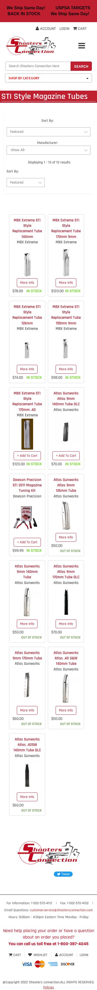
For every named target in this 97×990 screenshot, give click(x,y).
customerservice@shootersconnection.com (61, 910)
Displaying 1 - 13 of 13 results (49, 162)
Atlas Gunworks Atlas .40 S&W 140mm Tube (66, 658)
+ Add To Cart (27, 455)
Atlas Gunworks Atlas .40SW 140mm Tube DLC (27, 745)
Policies (48, 987)
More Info (27, 282)
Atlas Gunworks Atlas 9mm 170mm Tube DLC (66, 572)
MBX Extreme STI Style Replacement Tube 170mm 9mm (66, 228)
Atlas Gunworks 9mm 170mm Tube (27, 655)
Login (64, 28)
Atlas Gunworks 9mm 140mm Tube (27, 572)
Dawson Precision (27, 496)
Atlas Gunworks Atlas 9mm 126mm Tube (66, 485)
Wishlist (37, 955)
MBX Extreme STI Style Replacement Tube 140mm (27, 228)
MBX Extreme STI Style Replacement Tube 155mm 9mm (66, 315)
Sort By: (47, 120)
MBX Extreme (27, 242)
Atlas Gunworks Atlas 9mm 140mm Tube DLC (66, 399)
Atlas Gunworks (66, 409)
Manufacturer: (47, 143)
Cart (15, 955)
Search (81, 66)
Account (46, 28)
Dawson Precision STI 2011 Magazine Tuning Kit (27, 485)
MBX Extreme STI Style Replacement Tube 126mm (27, 315)
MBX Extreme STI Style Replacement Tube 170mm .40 (27, 401)
